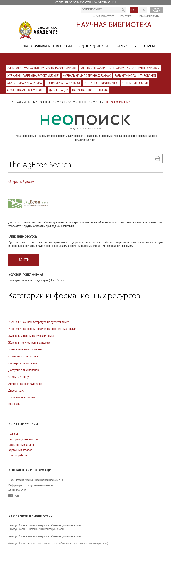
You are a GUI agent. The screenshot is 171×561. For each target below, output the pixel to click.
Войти (24, 259)
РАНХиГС (14, 434)
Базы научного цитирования (135, 75)
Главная (14, 102)
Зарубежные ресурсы (84, 102)
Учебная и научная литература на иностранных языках (120, 68)
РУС (133, 10)
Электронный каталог (21, 444)
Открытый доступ (135, 83)
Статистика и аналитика (24, 83)
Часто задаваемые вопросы (47, 46)
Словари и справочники (63, 83)
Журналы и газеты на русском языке (33, 75)
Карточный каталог (20, 450)
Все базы (14, 403)
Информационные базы (23, 439)
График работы (149, 16)
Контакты (126, 16)
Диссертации (58, 90)
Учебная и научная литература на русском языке (42, 68)
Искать (123, 10)
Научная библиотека (113, 25)
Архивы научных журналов (26, 90)
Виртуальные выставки (136, 46)
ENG (142, 10)
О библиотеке (105, 16)
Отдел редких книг (93, 46)
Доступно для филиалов (101, 83)
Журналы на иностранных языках (87, 75)
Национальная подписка (90, 90)
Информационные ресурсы (44, 102)
